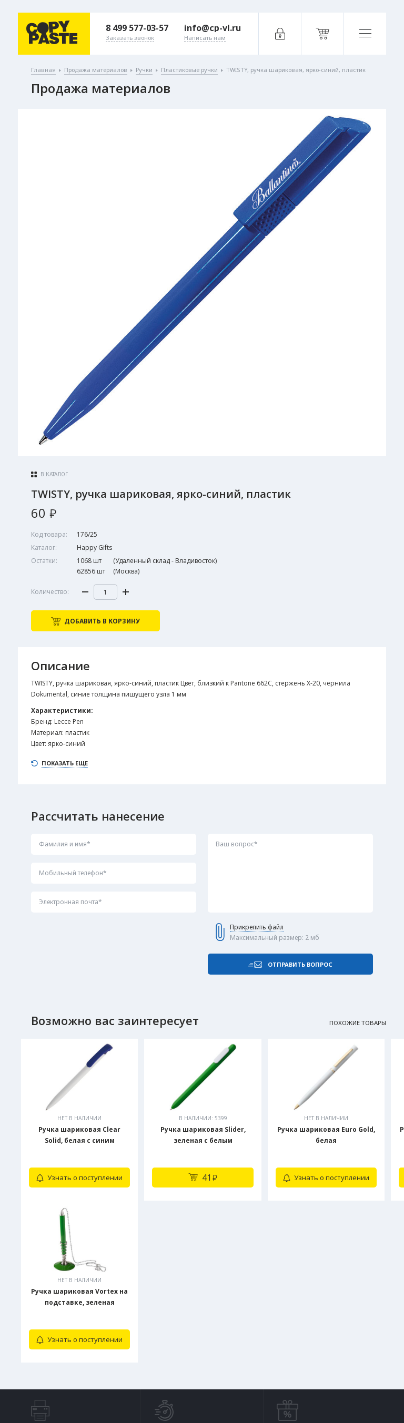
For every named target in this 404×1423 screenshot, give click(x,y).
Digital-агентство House (317, 1392)
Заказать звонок (128, 1325)
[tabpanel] (79, 1120)
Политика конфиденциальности (104, 1393)
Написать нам (124, 1346)
